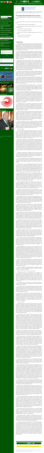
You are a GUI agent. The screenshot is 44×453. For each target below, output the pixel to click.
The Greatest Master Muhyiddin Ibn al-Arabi (28, 3)
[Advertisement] (6, 9)
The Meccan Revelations (5, 30)
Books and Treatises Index (6, 21)
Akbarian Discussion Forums (4, 44)
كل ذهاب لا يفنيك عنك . (6, 60)
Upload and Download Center (5, 27)
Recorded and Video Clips (5, 42)
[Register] (9, 56)
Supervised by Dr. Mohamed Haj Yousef (26, 451)
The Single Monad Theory (5, 38)
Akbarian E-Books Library (5, 24)
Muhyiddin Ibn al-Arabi (5, 19)
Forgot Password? (5, 56)
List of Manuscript (4, 23)
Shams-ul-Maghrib (4, 40)
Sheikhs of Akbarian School (6, 28)
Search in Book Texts (4, 17)
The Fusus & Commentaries (6, 32)
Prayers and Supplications (6, 36)
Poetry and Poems (4, 34)
